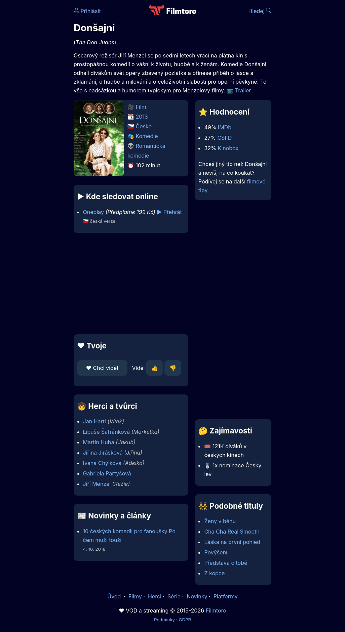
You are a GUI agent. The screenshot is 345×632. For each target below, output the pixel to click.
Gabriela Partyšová (107, 473)
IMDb (224, 127)
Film (141, 106)
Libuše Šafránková (106, 431)
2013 (142, 116)
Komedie (147, 136)
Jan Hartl (94, 421)
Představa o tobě (225, 562)
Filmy (135, 596)
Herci (154, 596)
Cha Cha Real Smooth (231, 531)
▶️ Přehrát (169, 212)
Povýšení (215, 552)
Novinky (197, 596)
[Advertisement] (129, 284)
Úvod (114, 596)
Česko (144, 126)
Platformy (226, 596)
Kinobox (228, 148)
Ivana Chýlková (102, 463)
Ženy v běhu (220, 521)
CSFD (224, 137)
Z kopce (214, 573)
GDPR (185, 619)
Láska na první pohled (232, 542)
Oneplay (93, 212)
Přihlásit (87, 11)
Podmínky (164, 619)
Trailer (243, 90)
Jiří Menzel (97, 483)
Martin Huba (98, 442)
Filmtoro (216, 610)
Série (174, 596)
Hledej (259, 11)
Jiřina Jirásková (103, 452)
